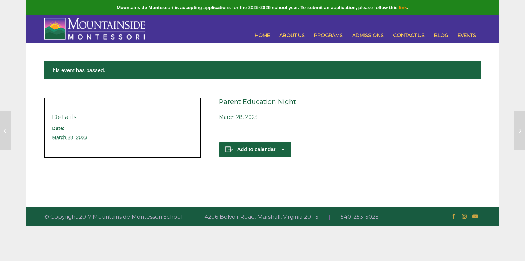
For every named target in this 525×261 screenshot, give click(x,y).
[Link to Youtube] (475, 216)
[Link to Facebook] (453, 216)
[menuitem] (262, 35)
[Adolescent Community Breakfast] (519, 130)
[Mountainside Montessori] (94, 29)
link (403, 7)
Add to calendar (256, 149)
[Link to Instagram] (464, 216)
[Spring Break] (5, 130)
